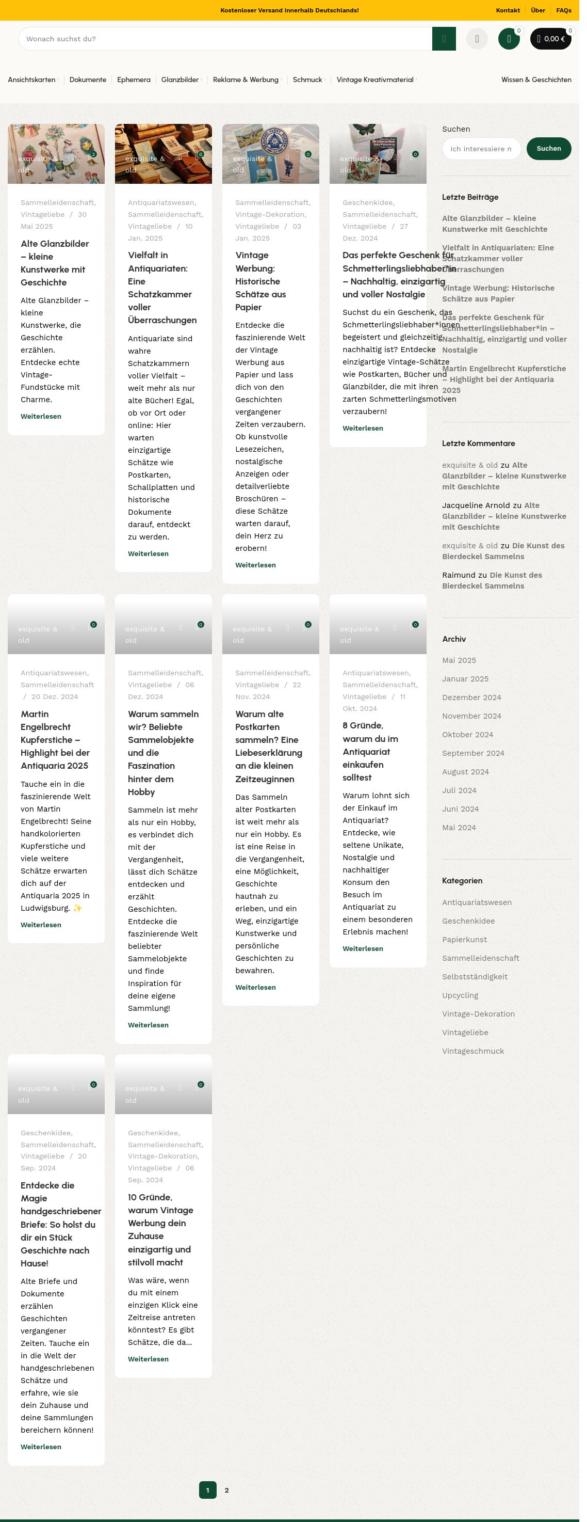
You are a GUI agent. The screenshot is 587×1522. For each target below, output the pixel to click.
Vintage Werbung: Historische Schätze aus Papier (260, 281)
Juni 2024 (460, 809)
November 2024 (471, 716)
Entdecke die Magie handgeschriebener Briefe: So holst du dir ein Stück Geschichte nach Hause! (61, 1224)
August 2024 (465, 771)
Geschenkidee (368, 202)
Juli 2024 (459, 790)
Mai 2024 (459, 827)
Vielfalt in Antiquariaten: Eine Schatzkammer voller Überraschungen (498, 258)
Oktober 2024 (467, 734)
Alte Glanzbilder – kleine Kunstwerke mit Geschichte (504, 476)
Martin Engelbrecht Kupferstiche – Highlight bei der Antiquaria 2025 (55, 740)
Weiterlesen (41, 416)
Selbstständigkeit (475, 976)
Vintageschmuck (473, 1051)
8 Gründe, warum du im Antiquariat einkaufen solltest (370, 751)
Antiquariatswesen (161, 202)
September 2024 (473, 753)
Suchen (456, 129)
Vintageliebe (42, 214)
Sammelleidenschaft (57, 202)
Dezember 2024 (471, 697)
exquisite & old (37, 164)
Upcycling (460, 995)
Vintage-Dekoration (269, 214)
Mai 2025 (459, 660)
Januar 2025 (465, 679)
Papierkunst (464, 939)
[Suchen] (237, 39)
